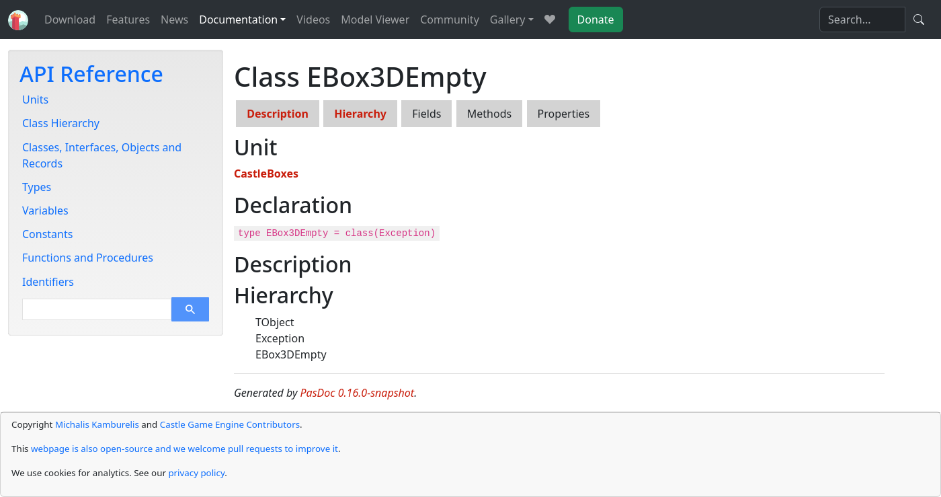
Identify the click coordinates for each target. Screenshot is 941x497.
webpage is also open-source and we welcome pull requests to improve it (184, 449)
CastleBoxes (266, 173)
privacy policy (196, 473)
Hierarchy (360, 113)
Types (36, 187)
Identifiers (48, 281)
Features (128, 19)
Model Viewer (375, 19)
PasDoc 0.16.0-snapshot (357, 392)
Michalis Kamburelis (97, 424)
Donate (595, 19)
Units (35, 99)
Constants (47, 234)
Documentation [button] (238, 19)
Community (449, 19)
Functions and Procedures (87, 257)
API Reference (91, 73)
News (174, 19)
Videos (313, 19)
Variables (45, 210)
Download (69, 19)
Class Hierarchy (60, 123)
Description (278, 113)
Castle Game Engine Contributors (230, 424)
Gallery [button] (508, 19)
